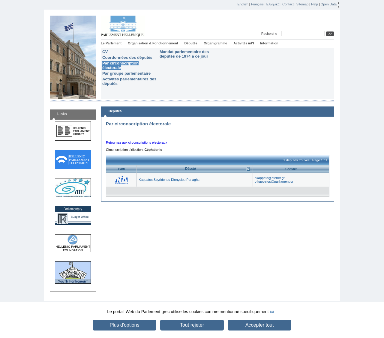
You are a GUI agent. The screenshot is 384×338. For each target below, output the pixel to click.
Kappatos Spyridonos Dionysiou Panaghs (169, 179)
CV (105, 51)
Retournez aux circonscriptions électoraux (136, 142)
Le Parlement (111, 43)
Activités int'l (243, 43)
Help (314, 4)
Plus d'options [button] (124, 325)
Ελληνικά (273, 4)
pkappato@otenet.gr (270, 178)
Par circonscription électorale (120, 65)
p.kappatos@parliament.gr (274, 181)
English (243, 4)
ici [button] (272, 311)
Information (269, 43)
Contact (288, 4)
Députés (190, 43)
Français (257, 4)
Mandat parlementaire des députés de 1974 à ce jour (184, 53)
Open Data (329, 4)
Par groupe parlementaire (126, 73)
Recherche (270, 33)
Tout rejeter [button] (192, 325)
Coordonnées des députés (127, 57)
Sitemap (302, 4)
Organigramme (215, 43)
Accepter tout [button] (259, 325)
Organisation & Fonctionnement (153, 43)
